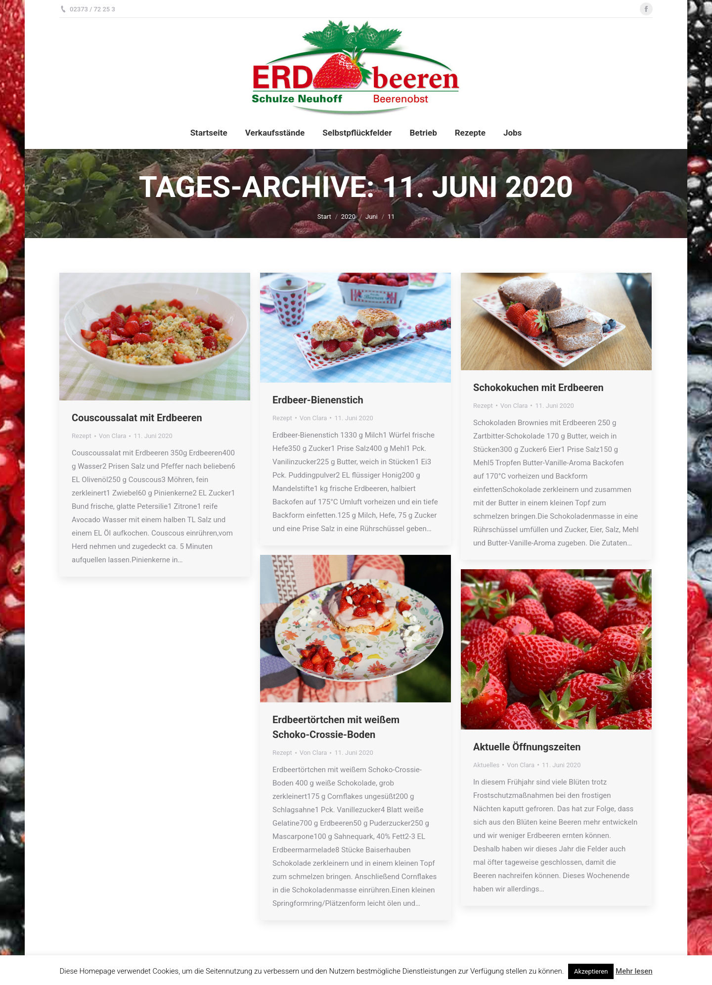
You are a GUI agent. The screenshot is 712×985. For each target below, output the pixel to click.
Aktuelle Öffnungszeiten (527, 747)
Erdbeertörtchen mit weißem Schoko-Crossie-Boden (336, 727)
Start (324, 216)
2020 (348, 216)
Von (113, 436)
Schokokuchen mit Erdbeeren (538, 388)
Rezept (81, 436)
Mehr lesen (634, 971)
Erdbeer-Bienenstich (317, 400)
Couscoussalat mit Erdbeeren (137, 418)
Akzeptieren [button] (591, 971)
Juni (371, 216)
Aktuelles (486, 765)
